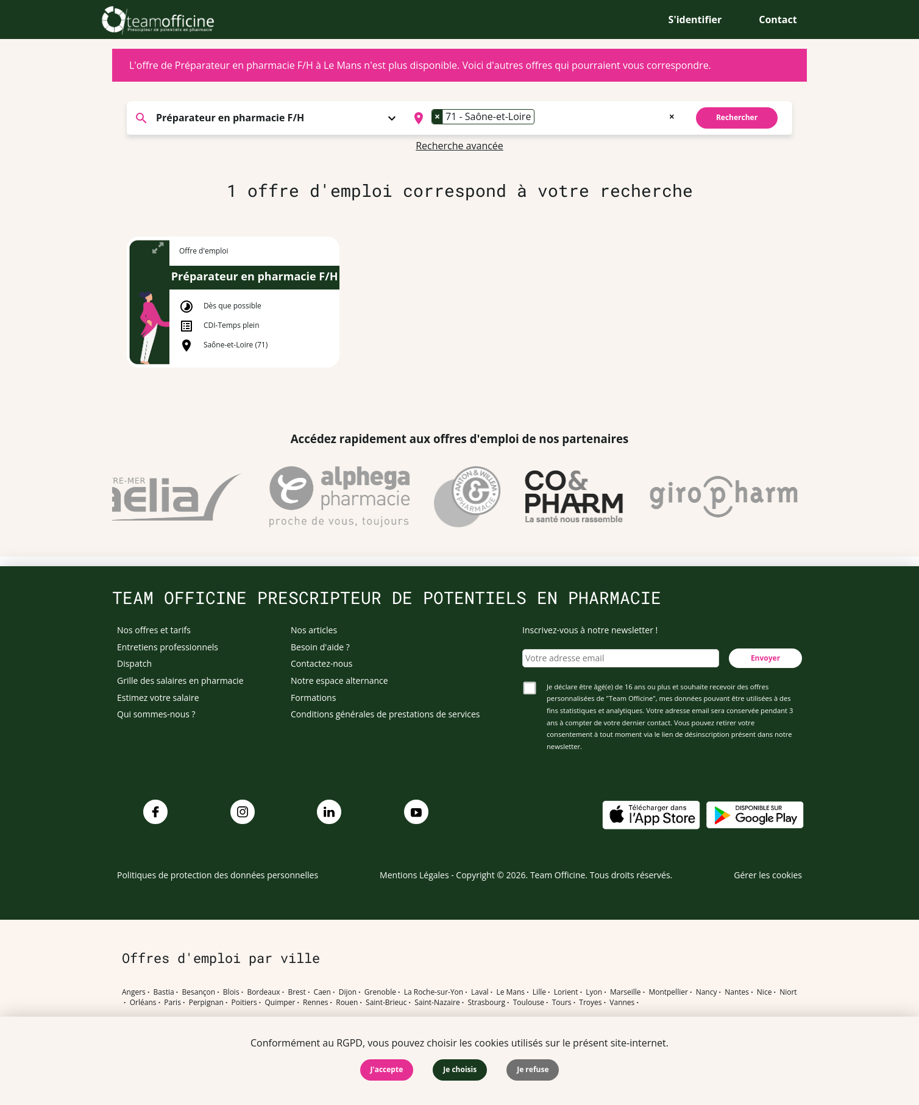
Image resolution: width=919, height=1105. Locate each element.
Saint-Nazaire (437, 1002)
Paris (172, 1002)
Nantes (737, 992)
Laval (480, 992)
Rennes (315, 1002)
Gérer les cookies (768, 875)
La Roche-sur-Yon (434, 992)
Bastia (164, 992)
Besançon (199, 992)
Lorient (566, 992)
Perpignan (206, 1002)
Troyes (590, 1002)
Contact (778, 19)
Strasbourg (486, 1002)
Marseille (625, 992)
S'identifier (695, 19)
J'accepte (387, 1069)
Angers (134, 992)
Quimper (280, 1002)
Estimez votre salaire (158, 697)
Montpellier (667, 992)
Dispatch (134, 663)
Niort (788, 992)
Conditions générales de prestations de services (385, 714)
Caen (322, 992)
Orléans (143, 1002)
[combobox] (542, 118)
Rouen (347, 1002)
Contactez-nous (322, 663)
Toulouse (528, 1002)
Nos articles (314, 630)
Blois (231, 992)
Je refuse (532, 1069)
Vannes (621, 1002)
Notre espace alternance (339, 680)
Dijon (348, 992)
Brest (296, 992)
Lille (539, 992)
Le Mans (510, 992)
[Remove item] (437, 116)
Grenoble (380, 992)
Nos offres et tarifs (154, 630)
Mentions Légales (414, 875)
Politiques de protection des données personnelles (217, 875)
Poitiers (244, 1002)
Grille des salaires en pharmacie (180, 680)
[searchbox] (541, 118)
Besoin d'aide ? (320, 647)
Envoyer (765, 658)
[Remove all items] (672, 115)
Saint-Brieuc (386, 1002)
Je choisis (460, 1069)
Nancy (706, 992)
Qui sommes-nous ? (156, 714)
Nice (764, 992)
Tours (562, 1002)
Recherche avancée (459, 145)
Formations (313, 697)
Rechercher (737, 117)
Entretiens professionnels (167, 647)
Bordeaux (263, 992)
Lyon (594, 992)
